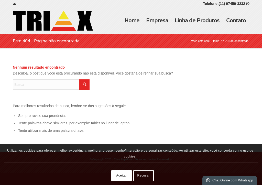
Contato (236, 21)
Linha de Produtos (197, 21)
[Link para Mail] (14, 4)
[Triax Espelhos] (53, 21)
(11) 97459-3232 (234, 4)
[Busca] (51, 84)
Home (132, 21)
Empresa (157, 21)
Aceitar (121, 175)
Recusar (143, 175)
